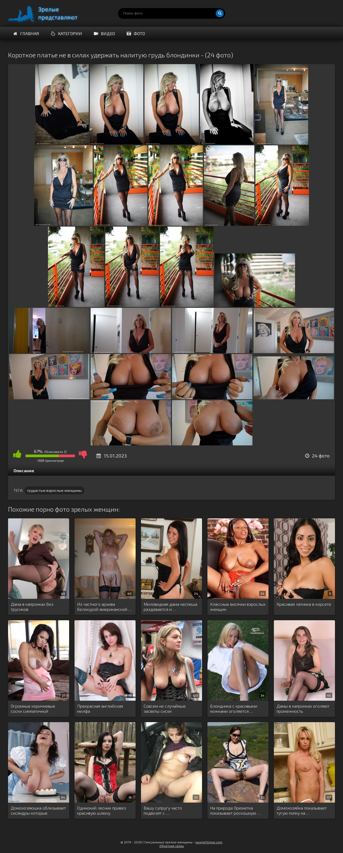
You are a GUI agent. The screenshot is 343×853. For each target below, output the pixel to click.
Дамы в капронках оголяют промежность (303, 708)
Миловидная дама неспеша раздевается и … (170, 606)
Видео (104, 33)
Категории (66, 33)
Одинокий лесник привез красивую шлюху (101, 810)
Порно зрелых (48, 13)
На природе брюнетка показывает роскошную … (235, 810)
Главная (26, 33)
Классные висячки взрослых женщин (238, 606)
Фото (136, 33)
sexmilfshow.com (208, 842)
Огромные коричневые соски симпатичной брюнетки (33, 708)
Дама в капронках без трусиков (32, 606)
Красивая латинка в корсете (304, 604)
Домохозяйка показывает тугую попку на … (302, 810)
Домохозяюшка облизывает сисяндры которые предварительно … (38, 810)
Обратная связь (171, 846)
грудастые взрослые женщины (54, 490)
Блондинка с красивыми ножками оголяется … (233, 708)
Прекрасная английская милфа (100, 708)
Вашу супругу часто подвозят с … (163, 810)
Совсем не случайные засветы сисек (165, 708)
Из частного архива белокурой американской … (104, 606)
